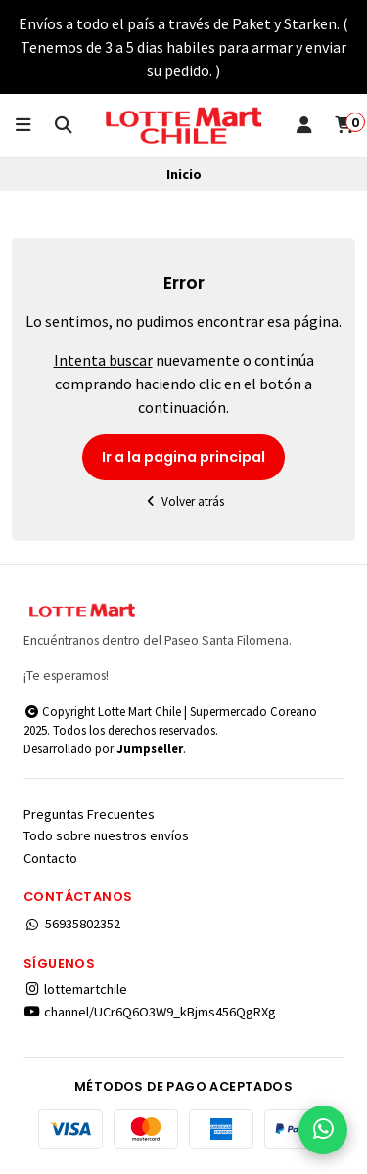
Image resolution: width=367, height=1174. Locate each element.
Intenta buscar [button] (103, 360)
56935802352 (71, 923)
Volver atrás (184, 501)
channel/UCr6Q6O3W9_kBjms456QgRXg (149, 1011)
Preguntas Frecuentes (89, 814)
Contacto (50, 858)
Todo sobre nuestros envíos (106, 835)
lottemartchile (75, 989)
